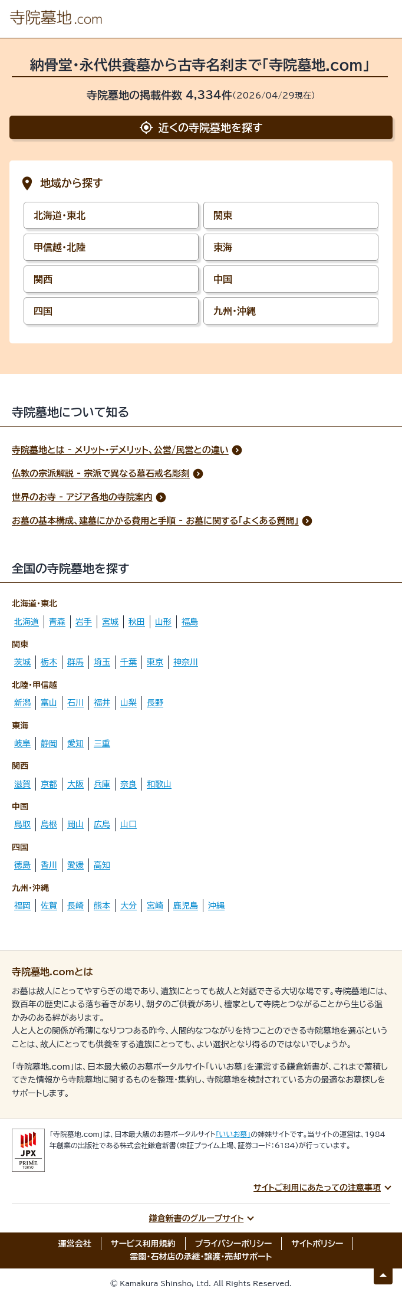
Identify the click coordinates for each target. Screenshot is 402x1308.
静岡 (49, 743)
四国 (43, 311)
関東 (222, 215)
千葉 (128, 662)
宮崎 (155, 905)
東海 (222, 247)
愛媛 (75, 865)
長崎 (75, 905)
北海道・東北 (59, 215)
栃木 (49, 662)
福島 (190, 622)
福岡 (22, 905)
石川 (75, 703)
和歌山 (159, 784)
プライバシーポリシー (233, 1244)
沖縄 (216, 905)
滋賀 (22, 784)
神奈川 (185, 662)
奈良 (128, 784)
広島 (102, 824)
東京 (155, 662)
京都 (49, 784)
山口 (128, 824)
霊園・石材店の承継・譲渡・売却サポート (201, 1257)
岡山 (75, 824)
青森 (57, 622)
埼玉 (102, 662)
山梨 (128, 703)
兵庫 (102, 784)
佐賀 (49, 905)
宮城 (110, 622)
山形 (163, 622)
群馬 (75, 662)
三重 (102, 743)
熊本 (102, 905)
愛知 (75, 743)
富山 (49, 703)
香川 (49, 865)
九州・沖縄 (234, 311)
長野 (155, 703)
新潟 (22, 703)
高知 (102, 865)
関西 (43, 279)
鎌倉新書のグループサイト (196, 1218)
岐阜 (22, 743)
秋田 (136, 622)
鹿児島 (185, 905)
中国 (222, 279)
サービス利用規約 (143, 1244)
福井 (102, 703)
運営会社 (74, 1244)
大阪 (75, 784)
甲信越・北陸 (59, 247)
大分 (128, 905)
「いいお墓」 (233, 1133)
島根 (49, 824)
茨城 (22, 662)
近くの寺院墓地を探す (200, 127)
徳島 (22, 865)
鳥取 (22, 824)
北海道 (26, 622)
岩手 (83, 622)
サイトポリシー (317, 1244)
